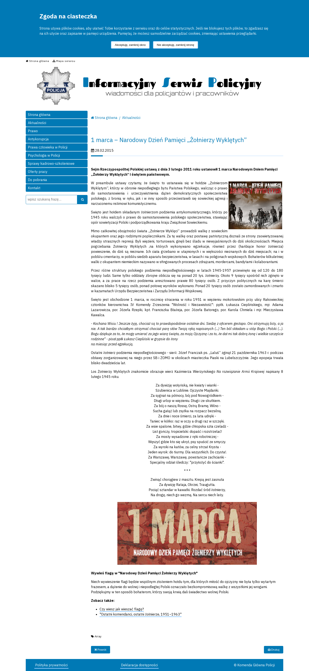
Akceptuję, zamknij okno (130, 44)
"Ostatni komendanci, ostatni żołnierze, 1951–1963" (141, 614)
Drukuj (273, 649)
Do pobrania (37, 180)
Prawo (33, 131)
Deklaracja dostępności (139, 665)
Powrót (100, 649)
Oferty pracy (37, 171)
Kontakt (34, 188)
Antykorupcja (38, 139)
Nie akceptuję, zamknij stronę (175, 44)
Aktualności (37, 123)
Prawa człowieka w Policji (47, 147)
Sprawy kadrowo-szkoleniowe (51, 163)
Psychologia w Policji (44, 155)
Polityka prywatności (51, 665)
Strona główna (39, 114)
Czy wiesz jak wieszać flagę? (122, 609)
